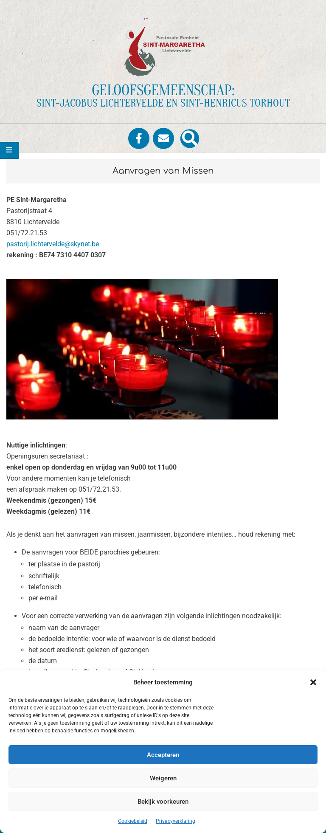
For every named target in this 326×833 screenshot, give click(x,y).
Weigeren (163, 778)
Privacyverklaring (175, 821)
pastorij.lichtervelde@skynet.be (52, 244)
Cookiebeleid (132, 821)
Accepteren (163, 755)
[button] (313, 682)
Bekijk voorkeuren (163, 801)
